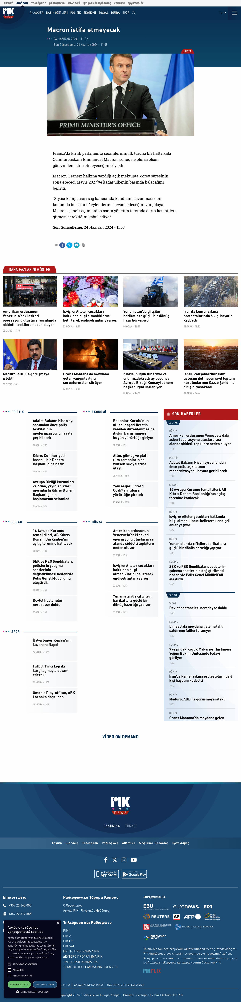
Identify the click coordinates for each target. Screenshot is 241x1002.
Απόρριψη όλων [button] (45, 984)
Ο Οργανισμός (72, 905)
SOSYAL (17, 522)
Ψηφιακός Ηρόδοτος (154, 843)
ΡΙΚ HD (68, 941)
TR (222, 13)
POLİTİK (17, 412)
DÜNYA (187, 51)
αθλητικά (73, 3)
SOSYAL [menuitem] (104, 12)
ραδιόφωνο (57, 3)
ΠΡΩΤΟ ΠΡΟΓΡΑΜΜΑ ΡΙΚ (81, 951)
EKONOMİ (99, 412)
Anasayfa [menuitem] (37, 12)
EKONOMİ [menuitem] (90, 12)
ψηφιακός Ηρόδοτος (97, 3)
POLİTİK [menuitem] (75, 12)
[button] (9, 964)
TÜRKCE (131, 826)
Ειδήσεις (72, 843)
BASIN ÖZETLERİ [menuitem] (57, 12)
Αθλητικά (128, 843)
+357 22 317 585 (20, 914)
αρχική (9, 3)
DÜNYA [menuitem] (115, 12)
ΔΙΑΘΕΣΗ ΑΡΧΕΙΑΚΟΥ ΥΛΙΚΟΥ (88, 985)
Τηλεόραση (90, 843)
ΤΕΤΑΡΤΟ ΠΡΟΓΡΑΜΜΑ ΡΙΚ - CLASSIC (90, 967)
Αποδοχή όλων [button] (19, 984)
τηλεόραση (38, 3)
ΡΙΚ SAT (68, 946)
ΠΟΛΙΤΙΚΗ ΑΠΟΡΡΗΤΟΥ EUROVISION (125, 985)
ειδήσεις (22, 3)
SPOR (15, 632)
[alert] (32, 959)
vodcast (119, 3)
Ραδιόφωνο (110, 843)
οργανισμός (136, 3)
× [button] (57, 923)
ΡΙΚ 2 (67, 936)
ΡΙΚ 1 (67, 930)
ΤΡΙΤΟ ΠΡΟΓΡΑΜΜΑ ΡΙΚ (80, 962)
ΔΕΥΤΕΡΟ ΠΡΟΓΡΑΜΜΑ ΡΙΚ (82, 956)
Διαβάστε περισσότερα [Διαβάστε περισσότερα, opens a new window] (36, 957)
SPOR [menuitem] (126, 12)
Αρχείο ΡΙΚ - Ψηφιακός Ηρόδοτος (86, 910)
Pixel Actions (163, 995)
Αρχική (57, 843)
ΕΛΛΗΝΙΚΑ (112, 826)
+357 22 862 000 (20, 905)
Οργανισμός (180, 843)
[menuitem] (134, 13)
